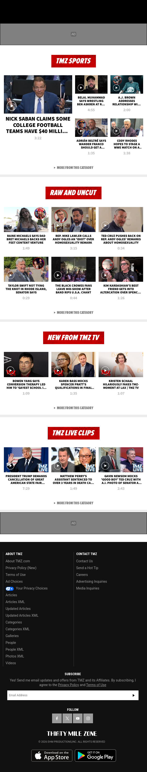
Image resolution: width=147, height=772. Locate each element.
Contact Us (84, 561)
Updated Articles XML (22, 615)
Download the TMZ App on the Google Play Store (95, 755)
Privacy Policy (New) (21, 568)
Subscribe (134, 695)
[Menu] (7, 7)
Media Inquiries (87, 588)
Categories (14, 622)
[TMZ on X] (67, 718)
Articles (11, 595)
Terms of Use (16, 575)
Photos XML (15, 656)
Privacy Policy (68, 685)
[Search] (140, 7)
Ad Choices (14, 581)
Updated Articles (18, 609)
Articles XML (15, 602)
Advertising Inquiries (91, 581)
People (11, 643)
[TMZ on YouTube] (78, 718)
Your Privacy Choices (27, 588)
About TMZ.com (18, 561)
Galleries (12, 636)
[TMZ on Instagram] (88, 718)
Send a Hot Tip (87, 568)
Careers (82, 575)
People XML (15, 649)
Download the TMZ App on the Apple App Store (51, 756)
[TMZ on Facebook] (57, 718)
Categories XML (18, 629)
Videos (11, 663)
